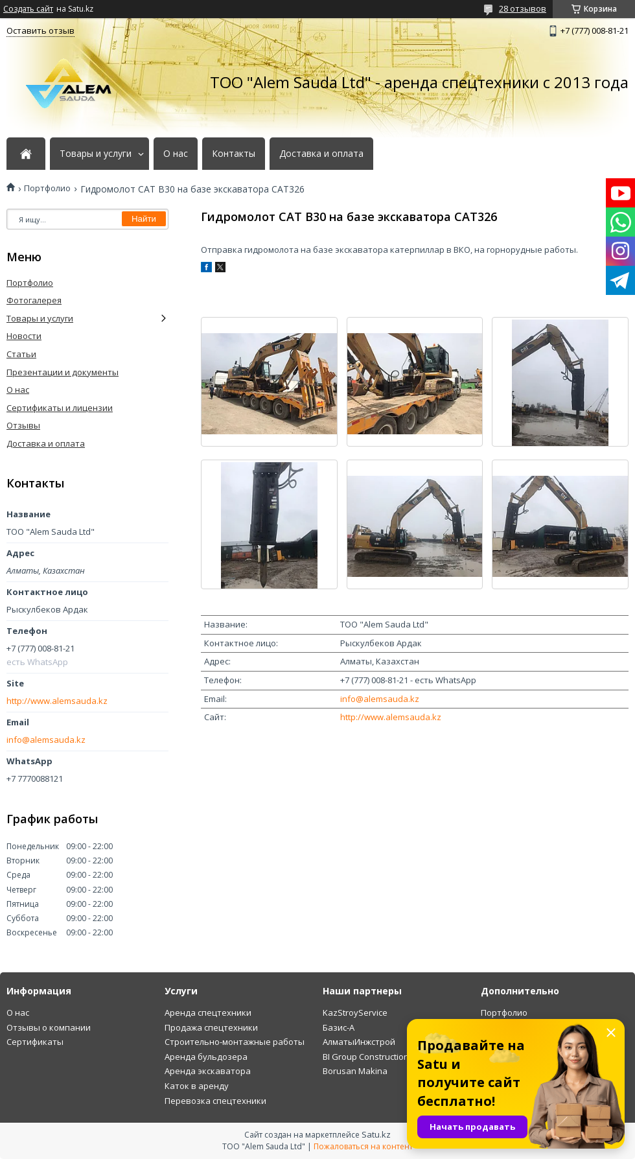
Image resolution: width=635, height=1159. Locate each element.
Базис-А (338, 1027)
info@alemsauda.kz (379, 699)
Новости (23, 336)
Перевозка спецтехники (215, 1100)
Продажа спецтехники (211, 1027)
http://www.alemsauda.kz (390, 717)
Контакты (233, 153)
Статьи (21, 354)
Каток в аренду (197, 1086)
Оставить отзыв (40, 30)
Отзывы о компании (48, 1027)
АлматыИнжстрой (359, 1042)
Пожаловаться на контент (363, 1146)
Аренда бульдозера (206, 1056)
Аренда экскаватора (208, 1071)
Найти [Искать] (144, 219)
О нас (175, 153)
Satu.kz (376, 1134)
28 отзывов (522, 8)
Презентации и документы (62, 372)
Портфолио (47, 188)
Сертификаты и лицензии (59, 408)
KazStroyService (355, 1012)
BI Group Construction (366, 1056)
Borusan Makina (355, 1071)
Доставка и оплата (321, 153)
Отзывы (23, 425)
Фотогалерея (34, 300)
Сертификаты (35, 1042)
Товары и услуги (96, 153)
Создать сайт (28, 9)
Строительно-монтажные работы (235, 1042)
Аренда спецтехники (208, 1012)
